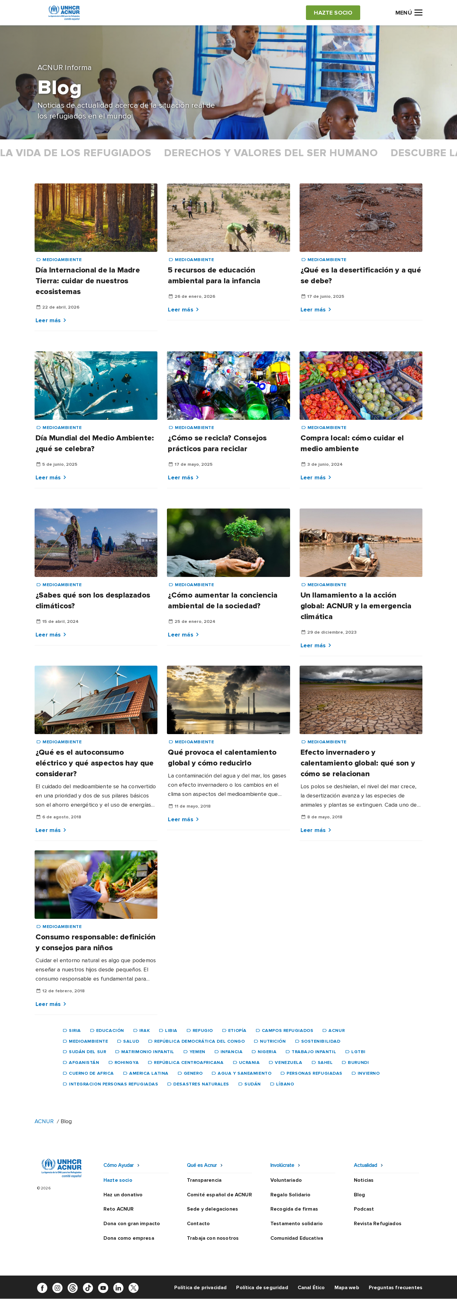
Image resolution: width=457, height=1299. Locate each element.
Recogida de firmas (294, 1209)
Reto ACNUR (118, 1209)
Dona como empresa (128, 1238)
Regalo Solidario (290, 1195)
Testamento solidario (296, 1223)
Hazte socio (117, 1180)
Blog (359, 1195)
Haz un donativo (122, 1195)
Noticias (364, 1180)
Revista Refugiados (377, 1223)
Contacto (198, 1223)
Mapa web (346, 1287)
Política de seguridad (262, 1287)
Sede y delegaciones (212, 1209)
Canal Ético (311, 1287)
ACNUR (44, 1121)
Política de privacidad (200, 1287)
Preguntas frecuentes (395, 1287)
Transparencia (204, 1180)
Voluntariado (286, 1180)
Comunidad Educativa (296, 1238)
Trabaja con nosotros (213, 1238)
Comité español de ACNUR (219, 1195)
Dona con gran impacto (131, 1223)
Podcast (364, 1209)
